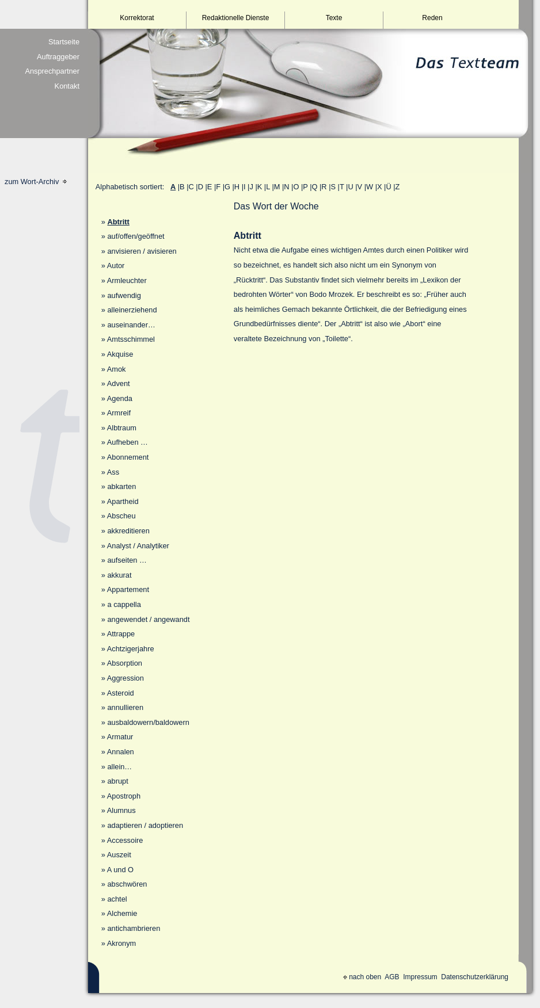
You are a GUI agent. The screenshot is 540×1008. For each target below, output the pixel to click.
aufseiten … (126, 560)
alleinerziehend (132, 310)
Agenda (119, 398)
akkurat (119, 575)
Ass (113, 472)
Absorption (124, 663)
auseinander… (131, 324)
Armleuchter (127, 280)
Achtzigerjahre (130, 648)
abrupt (117, 781)
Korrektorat (137, 18)
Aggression (125, 678)
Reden (432, 18)
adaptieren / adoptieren (145, 825)
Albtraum (121, 427)
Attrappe (121, 633)
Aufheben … (127, 442)
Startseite (63, 41)
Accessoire (125, 840)
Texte (334, 18)
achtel (117, 899)
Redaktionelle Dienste (235, 18)
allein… (119, 766)
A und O (120, 869)
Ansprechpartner (52, 71)
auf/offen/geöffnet (135, 236)
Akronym (121, 943)
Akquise (120, 354)
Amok (116, 369)
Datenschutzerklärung (474, 977)
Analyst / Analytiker (138, 545)
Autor (116, 265)
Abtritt (118, 221)
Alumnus (121, 810)
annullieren (125, 707)
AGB (392, 977)
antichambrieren (133, 928)
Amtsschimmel (131, 339)
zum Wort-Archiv (36, 181)
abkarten (121, 486)
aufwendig (123, 295)
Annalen (120, 751)
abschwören (127, 884)
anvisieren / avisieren (141, 251)
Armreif (119, 412)
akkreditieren (128, 530)
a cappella (123, 604)
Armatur (120, 736)
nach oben (362, 977)
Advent (118, 383)
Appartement (128, 589)
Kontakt (67, 86)
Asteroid (120, 693)
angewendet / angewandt (148, 619)
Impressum (420, 977)
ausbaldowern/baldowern (148, 722)
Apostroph (123, 796)
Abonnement (128, 457)
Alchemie (122, 913)
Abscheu (121, 515)
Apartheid (123, 501)
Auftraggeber (58, 56)
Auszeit (119, 854)
